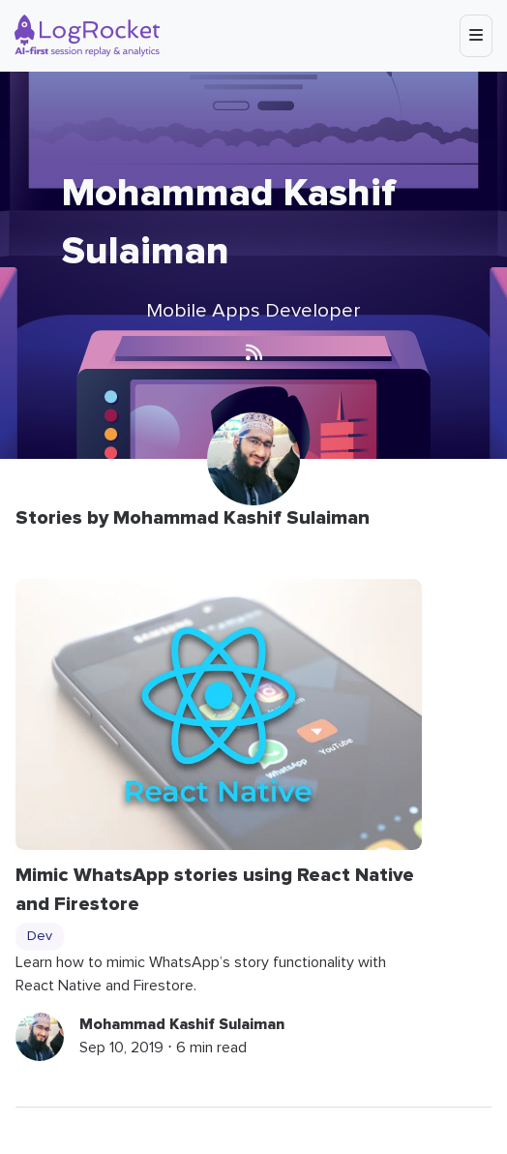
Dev (39, 936)
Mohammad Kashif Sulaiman (181, 1024)
